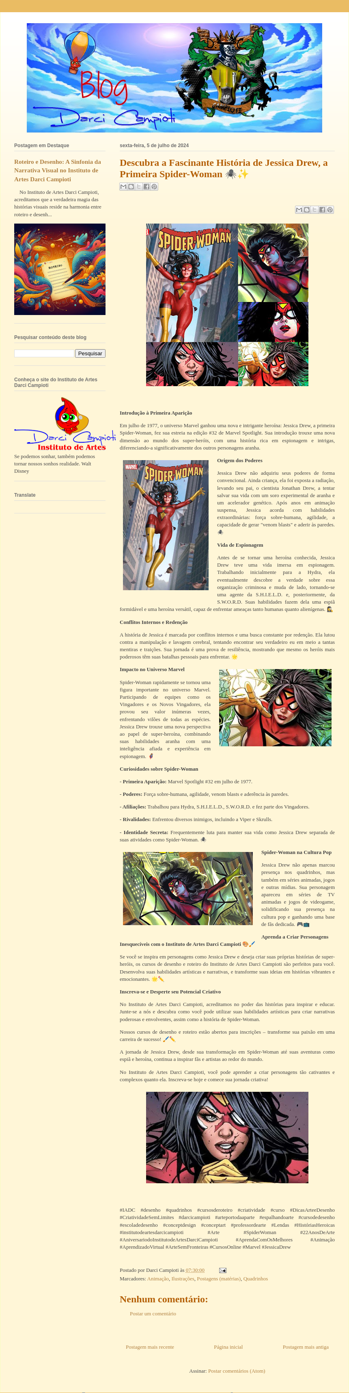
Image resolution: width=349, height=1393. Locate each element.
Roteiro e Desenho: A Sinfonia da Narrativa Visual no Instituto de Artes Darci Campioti (57, 170)
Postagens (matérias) (219, 1279)
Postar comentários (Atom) (236, 1371)
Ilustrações (182, 1279)
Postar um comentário (153, 1313)
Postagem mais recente (150, 1347)
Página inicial (228, 1347)
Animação (158, 1279)
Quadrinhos (255, 1279)
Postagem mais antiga (306, 1347)
